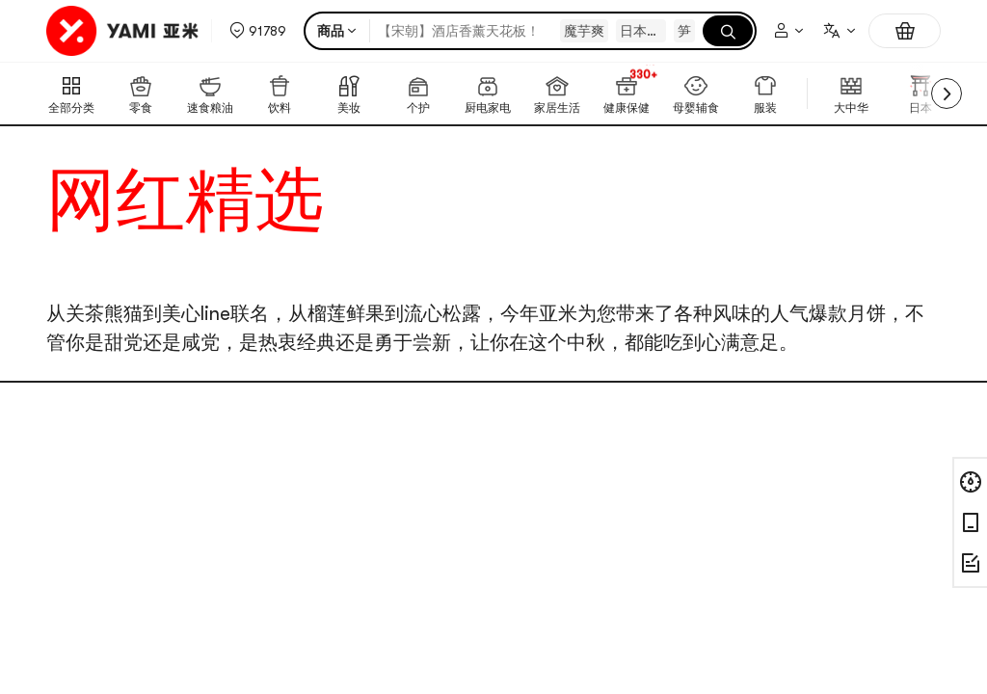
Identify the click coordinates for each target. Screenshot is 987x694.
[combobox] (839, 31)
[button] (258, 31)
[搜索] (728, 30)
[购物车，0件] (904, 30)
